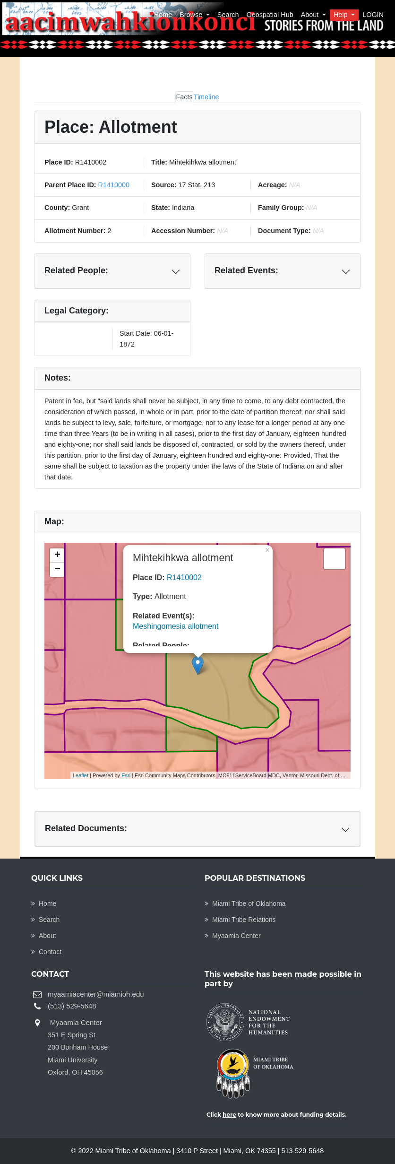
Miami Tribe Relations (240, 919)
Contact (46, 952)
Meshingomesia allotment (175, 626)
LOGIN (373, 14)
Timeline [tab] (206, 97)
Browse (192, 14)
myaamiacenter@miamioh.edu (96, 994)
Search (228, 14)
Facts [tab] (184, 97)
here (229, 1114)
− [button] (57, 570)
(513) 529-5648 (72, 1006)
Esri (125, 775)
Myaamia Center (233, 935)
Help (342, 14)
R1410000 (112, 185)
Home (163, 14)
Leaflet (80, 775)
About (311, 14)
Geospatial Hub (269, 14)
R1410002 (184, 577)
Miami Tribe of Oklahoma (245, 903)
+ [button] (57, 555)
